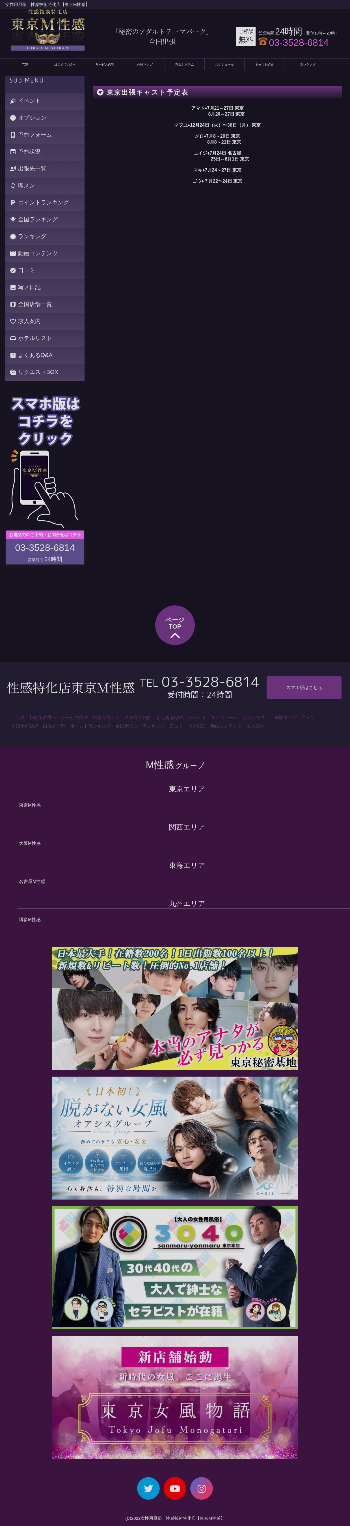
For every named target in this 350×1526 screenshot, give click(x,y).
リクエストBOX (34, 372)
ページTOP (175, 629)
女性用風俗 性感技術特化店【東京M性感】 (47, 4)
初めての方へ (43, 717)
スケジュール (224, 64)
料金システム (184, 64)
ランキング (308, 64)
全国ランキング (34, 219)
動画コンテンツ (34, 253)
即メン (22, 185)
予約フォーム (31, 134)
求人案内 (25, 321)
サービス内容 (105, 64)
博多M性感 (30, 919)
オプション (28, 118)
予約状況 (25, 151)
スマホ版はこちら (304, 687)
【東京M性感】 (210, 1518)
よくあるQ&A (31, 355)
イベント (25, 101)
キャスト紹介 (264, 64)
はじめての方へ (65, 64)
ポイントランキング (39, 202)
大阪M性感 (30, 843)
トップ (18, 717)
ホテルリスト (31, 338)
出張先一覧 (28, 168)
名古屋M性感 (32, 881)
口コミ (22, 270)
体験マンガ (145, 64)
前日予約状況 (24, 726)
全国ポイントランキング (140, 726)
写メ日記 (25, 287)
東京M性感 (30, 805)
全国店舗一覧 (31, 304)
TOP (25, 64)
